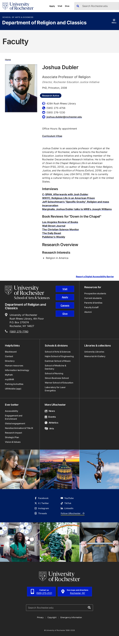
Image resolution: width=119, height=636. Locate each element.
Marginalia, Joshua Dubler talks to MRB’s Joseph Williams (77, 209)
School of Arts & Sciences (17, 17)
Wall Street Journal (53, 225)
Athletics (51, 422)
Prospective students (95, 293)
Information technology (17, 370)
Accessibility (11, 410)
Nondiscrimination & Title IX (19, 428)
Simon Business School (57, 378)
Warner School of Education (59, 382)
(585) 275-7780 (19, 331)
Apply (52, 6)
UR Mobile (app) (13, 388)
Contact (9, 356)
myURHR (9, 379)
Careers (65, 305)
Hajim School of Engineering (59, 356)
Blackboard (11, 351)
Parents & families (93, 302)
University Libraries (94, 351)
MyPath (9, 374)
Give (67, 6)
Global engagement (15, 423)
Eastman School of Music (58, 360)
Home (8, 59)
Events (50, 416)
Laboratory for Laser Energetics (55, 389)
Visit (60, 6)
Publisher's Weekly (53, 237)
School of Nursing (54, 373)
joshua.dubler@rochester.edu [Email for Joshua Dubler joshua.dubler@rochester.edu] (64, 117)
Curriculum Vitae (52, 136)
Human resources (14, 365)
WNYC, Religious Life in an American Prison (68, 198)
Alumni (88, 311)
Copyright (52, 617)
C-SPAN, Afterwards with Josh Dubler (65, 194)
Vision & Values (13, 441)
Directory (9, 360)
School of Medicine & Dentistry (55, 367)
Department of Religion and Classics (44, 23)
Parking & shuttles (14, 384)
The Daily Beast (51, 233)
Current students (93, 298)
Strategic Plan (12, 437)
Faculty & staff (91, 307)
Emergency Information (71, 617)
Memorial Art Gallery (94, 356)
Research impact (13, 432)
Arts (49, 428)
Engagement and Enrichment (13, 417)
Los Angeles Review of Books (60, 222)
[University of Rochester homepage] (17, 6)
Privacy (40, 617)
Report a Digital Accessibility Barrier (95, 276)
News (50, 411)
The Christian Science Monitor (60, 229)
